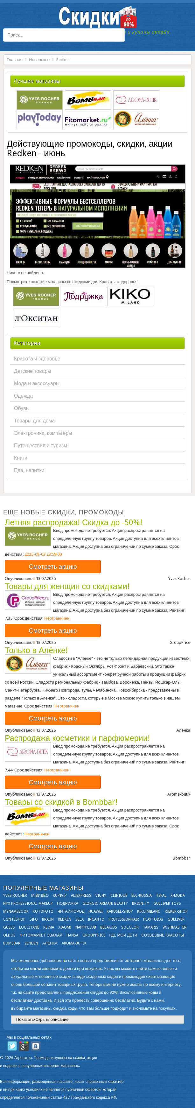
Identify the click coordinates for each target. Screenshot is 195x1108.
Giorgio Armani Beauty (105, 903)
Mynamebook (16, 911)
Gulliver (176, 919)
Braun (48, 919)
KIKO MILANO (149, 911)
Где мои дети (123, 935)
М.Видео (40, 895)
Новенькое (39, 59)
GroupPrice (93, 935)
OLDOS (9, 935)
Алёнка (50, 943)
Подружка (67, 903)
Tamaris (150, 927)
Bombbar (11, 943)
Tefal (161, 895)
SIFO (34, 919)
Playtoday (153, 919)
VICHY (100, 895)
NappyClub (85, 927)
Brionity (140, 903)
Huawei (95, 911)
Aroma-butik (74, 943)
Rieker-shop (176, 911)
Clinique (118, 895)
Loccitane (29, 927)
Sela (79, 919)
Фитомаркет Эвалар (41, 935)
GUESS (9, 927)
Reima (48, 927)
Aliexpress (81, 895)
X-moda (178, 895)
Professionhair (123, 919)
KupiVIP (60, 895)
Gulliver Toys (167, 903)
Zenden (31, 943)
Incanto (96, 919)
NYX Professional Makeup (28, 903)
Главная (14, 59)
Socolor (130, 927)
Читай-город (71, 911)
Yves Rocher (15, 895)
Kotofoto (43, 911)
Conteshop (14, 919)
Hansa (72, 935)
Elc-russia (141, 895)
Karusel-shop (120, 911)
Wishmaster (174, 927)
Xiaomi (64, 927)
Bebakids (108, 927)
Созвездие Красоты (162, 935)
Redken (64, 919)
